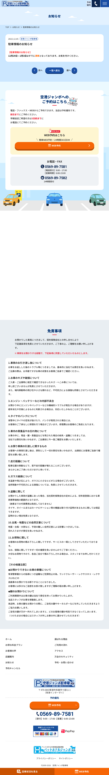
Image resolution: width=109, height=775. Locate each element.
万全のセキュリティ (64, 656)
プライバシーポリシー (46, 758)
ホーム (8, 639)
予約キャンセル (12, 668)
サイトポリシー (66, 758)
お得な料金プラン (13, 644)
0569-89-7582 (56, 178)
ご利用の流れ (60, 644)
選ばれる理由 (60, 639)
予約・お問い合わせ (64, 662)
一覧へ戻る (54, 70)
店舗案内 (9, 656)
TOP (7, 27)
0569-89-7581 (56, 167)
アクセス (58, 650)
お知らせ (16, 27)
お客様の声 (10, 650)
